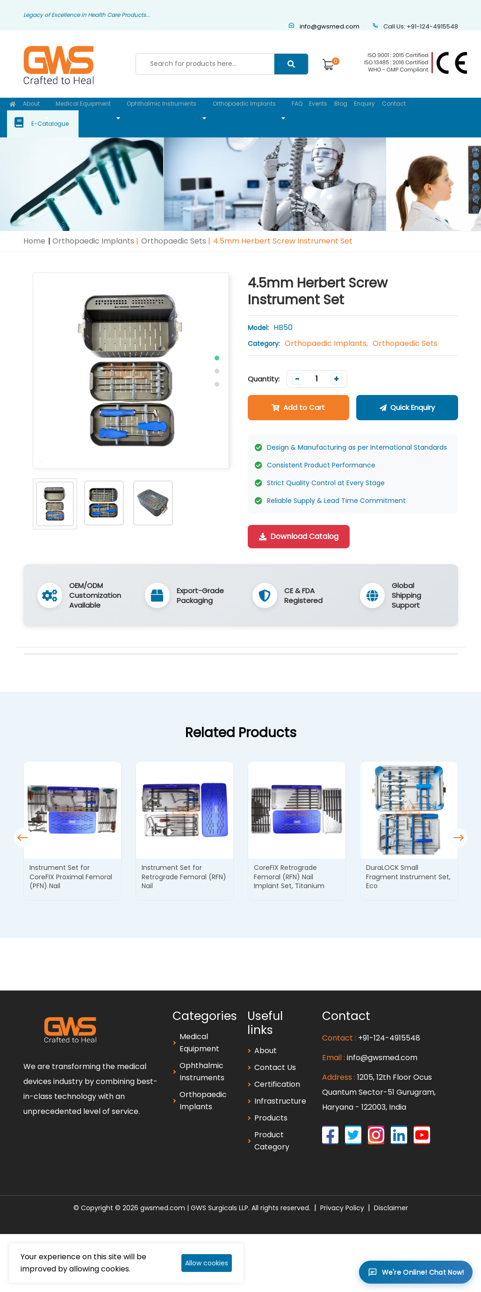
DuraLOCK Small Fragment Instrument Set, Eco (408, 864)
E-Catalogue (447, 111)
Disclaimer (391, 1195)
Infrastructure (280, 1088)
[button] (217, 345)
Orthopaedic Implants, (326, 330)
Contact (390, 111)
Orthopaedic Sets (173, 228)
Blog (335, 111)
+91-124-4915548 (389, 1025)
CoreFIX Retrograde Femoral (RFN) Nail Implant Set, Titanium (289, 864)
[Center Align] (291, 64)
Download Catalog (298, 523)
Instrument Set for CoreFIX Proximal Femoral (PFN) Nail (70, 864)
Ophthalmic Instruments (159, 111)
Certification (277, 1071)
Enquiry (360, 111)
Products (270, 1105)
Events (312, 111)
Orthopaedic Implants (239, 111)
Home (34, 228)
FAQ (290, 111)
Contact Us (275, 1054)
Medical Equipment (82, 111)
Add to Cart (298, 395)
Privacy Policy (342, 1195)
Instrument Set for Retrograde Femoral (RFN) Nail (184, 864)
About (32, 111)
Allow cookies (206, 1263)
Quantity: (264, 366)
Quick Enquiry (407, 395)
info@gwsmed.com (323, 26)
